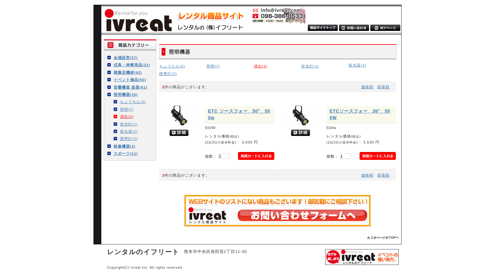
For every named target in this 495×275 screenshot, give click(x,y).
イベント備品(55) (130, 80)
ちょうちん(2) (133, 102)
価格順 (367, 87)
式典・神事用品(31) (132, 65)
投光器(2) (129, 131)
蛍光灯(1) (129, 124)
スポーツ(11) (126, 153)
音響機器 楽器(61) (130, 87)
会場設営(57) (126, 58)
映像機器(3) (124, 146)
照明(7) (127, 109)
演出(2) (127, 116)
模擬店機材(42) (128, 72)
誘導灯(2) (129, 139)
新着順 (383, 87)
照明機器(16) (126, 94)
